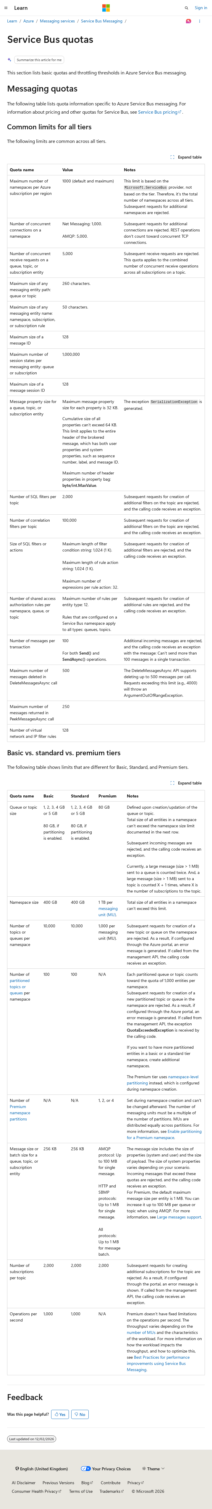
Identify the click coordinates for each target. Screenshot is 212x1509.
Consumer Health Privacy (35, 1491)
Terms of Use (81, 1491)
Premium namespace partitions (20, 1113)
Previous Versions (58, 1482)
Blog (85, 1482)
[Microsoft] (106, 8)
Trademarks (110, 1491)
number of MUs (141, 1332)
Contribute (110, 1482)
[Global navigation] (6, 8)
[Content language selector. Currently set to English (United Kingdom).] (42, 1469)
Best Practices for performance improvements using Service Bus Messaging (158, 1363)
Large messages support (179, 1217)
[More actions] (200, 21)
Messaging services (57, 21)
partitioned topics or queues (20, 987)
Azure (28, 21)
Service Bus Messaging (101, 21)
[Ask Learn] (189, 21)
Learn (12, 21)
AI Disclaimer (23, 1482)
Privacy (133, 1482)
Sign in (201, 7)
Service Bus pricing (157, 112)
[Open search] (186, 8)
